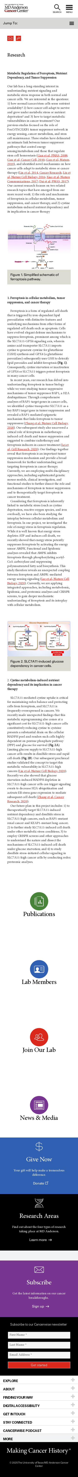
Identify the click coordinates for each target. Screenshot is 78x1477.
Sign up (40, 1306)
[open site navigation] (69, 9)
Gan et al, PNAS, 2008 (52, 155)
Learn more (40, 1240)
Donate (40, 1183)
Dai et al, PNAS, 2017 (53, 181)
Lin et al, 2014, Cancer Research (40, 173)
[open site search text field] (57, 9)
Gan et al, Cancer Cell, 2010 (26, 160)
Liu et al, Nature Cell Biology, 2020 (42, 771)
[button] (72, 23)
